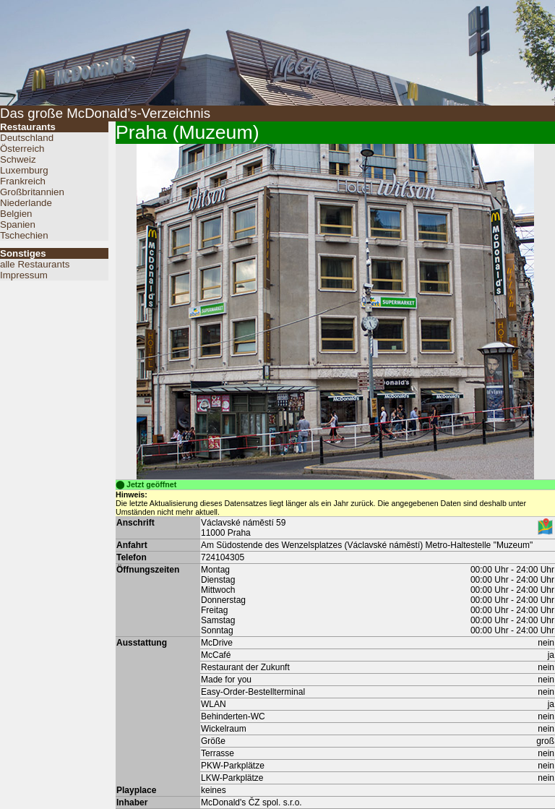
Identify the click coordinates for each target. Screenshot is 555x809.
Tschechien (24, 235)
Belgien (16, 213)
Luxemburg (24, 170)
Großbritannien (32, 192)
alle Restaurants (34, 264)
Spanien (17, 224)
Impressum (24, 275)
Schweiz (18, 159)
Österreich (22, 148)
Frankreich (23, 181)
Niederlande (26, 202)
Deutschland (26, 137)
